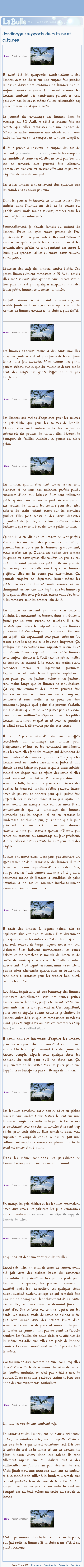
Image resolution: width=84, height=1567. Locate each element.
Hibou (6, 56)
